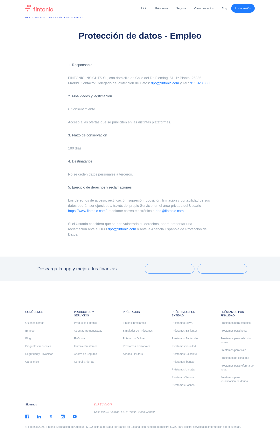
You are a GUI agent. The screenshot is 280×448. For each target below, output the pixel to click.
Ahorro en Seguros (85, 353)
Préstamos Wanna (183, 377)
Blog (224, 8)
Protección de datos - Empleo (65, 18)
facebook (27, 416)
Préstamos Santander (185, 338)
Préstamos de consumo (234, 357)
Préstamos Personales (136, 346)
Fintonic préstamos (134, 322)
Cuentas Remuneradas (88, 330)
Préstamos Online (133, 338)
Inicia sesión (243, 8)
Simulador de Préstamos (138, 330)
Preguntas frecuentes (38, 346)
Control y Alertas (84, 361)
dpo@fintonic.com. (170, 211)
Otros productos (204, 8)
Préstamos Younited (184, 346)
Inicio (144, 8)
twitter (51, 416)
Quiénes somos (34, 322)
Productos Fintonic (85, 322)
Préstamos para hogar (234, 330)
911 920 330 (199, 83)
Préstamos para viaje (233, 350)
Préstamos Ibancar (183, 361)
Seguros (181, 8)
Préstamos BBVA (182, 322)
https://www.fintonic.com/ (87, 211)
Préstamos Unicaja (183, 369)
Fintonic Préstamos (85, 346)
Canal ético (32, 361)
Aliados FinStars (133, 353)
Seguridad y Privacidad (39, 353)
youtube (75, 416)
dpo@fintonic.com (165, 83)
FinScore (79, 338)
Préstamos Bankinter (184, 330)
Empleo (29, 330)
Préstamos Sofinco (183, 385)
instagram (63, 416)
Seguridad (40, 18)
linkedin (39, 416)
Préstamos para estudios (235, 322)
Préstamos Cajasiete (184, 353)
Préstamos (161, 8)
